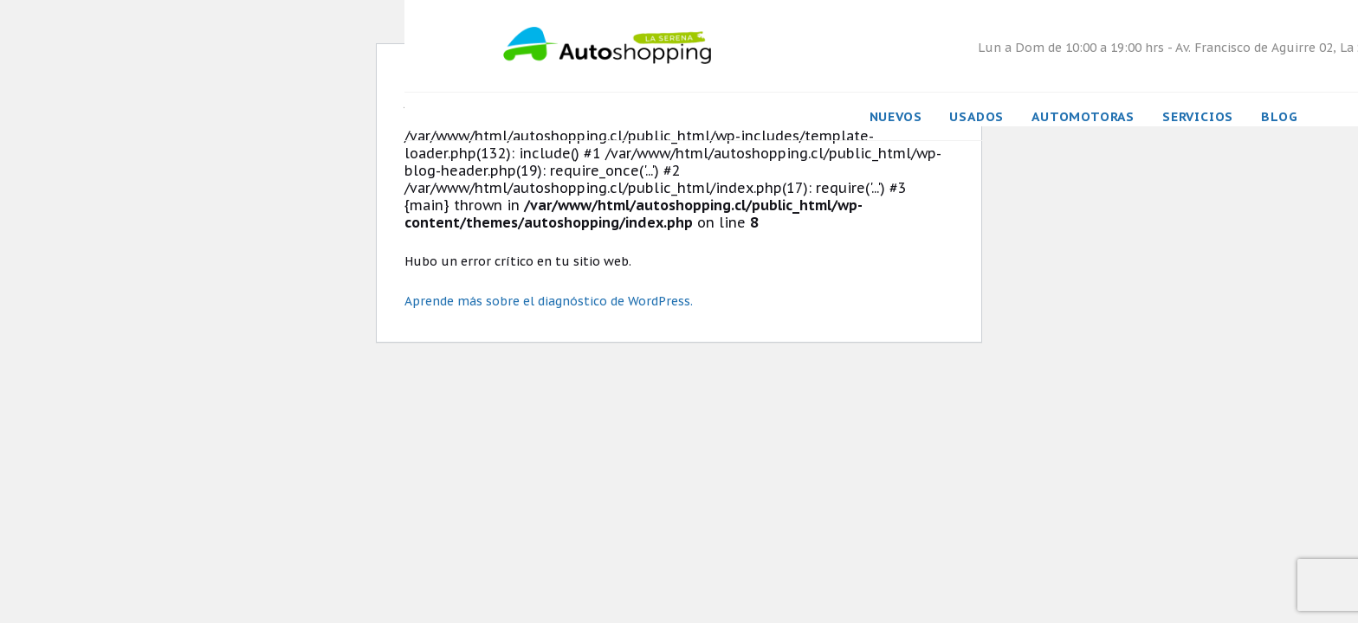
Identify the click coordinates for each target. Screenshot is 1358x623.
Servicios (1197, 116)
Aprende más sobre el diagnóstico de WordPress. (548, 301)
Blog (1279, 116)
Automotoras (1083, 116)
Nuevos (896, 116)
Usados (976, 116)
